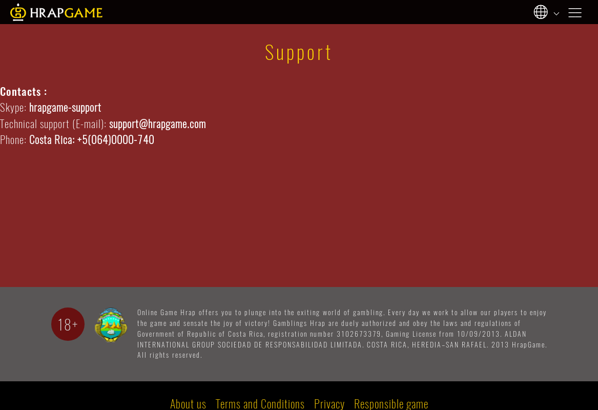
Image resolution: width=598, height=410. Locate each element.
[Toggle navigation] (581, 11)
